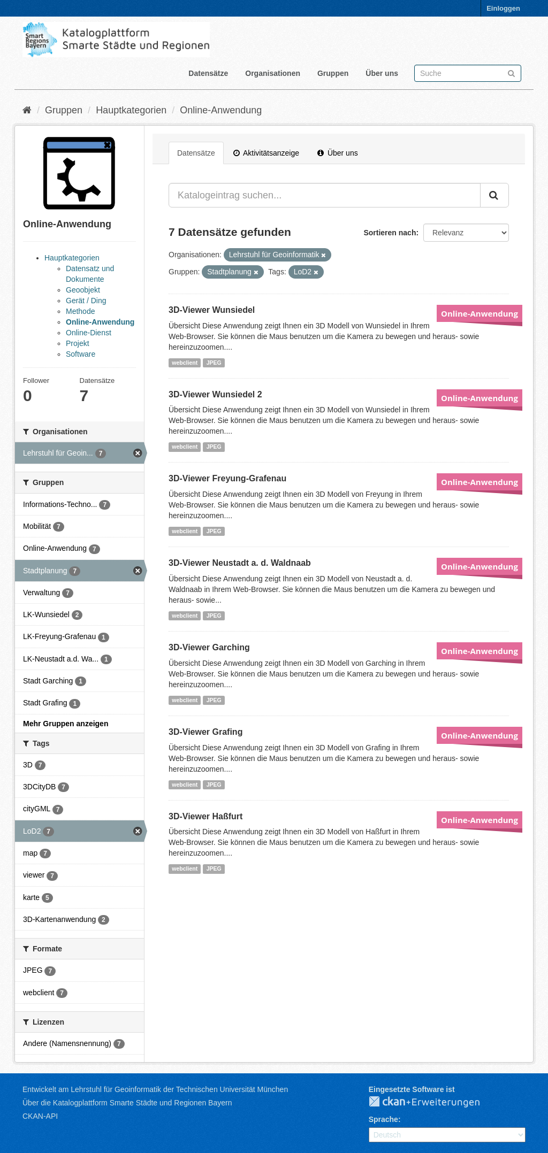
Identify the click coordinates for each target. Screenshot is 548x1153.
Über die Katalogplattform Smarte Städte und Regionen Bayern (127, 1102)
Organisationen (272, 73)
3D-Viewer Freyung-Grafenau (227, 478)
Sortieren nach (389, 232)
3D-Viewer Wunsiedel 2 (215, 394)
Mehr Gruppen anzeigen (65, 723)
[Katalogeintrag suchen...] (325, 195)
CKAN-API (40, 1116)
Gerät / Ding (86, 300)
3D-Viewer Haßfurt (205, 816)
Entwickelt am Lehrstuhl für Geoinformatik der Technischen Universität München (155, 1089)
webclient (184, 362)
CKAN (433, 1102)
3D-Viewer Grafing (205, 731)
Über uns (382, 73)
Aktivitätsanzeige (266, 153)
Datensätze (208, 73)
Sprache (383, 1119)
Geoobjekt (83, 290)
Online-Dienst (88, 332)
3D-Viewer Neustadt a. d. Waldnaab (240, 562)
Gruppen (332, 73)
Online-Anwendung (221, 110)
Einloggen (503, 8)
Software (80, 354)
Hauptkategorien (131, 110)
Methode (80, 311)
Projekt (77, 343)
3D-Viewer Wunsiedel (212, 309)
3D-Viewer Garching (209, 647)
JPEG (214, 362)
